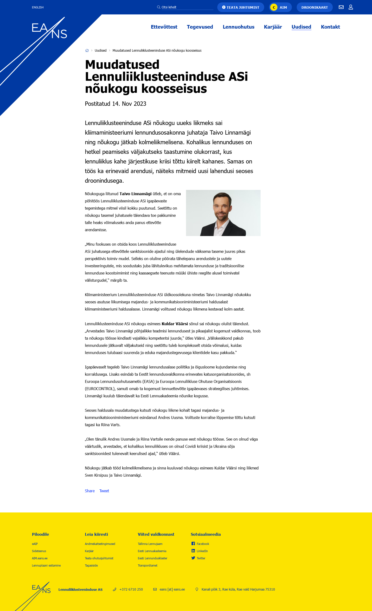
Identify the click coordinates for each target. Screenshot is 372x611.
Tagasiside (91, 565)
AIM (283, 7)
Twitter (201, 558)
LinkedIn (202, 551)
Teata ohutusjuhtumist (99, 558)
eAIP (35, 544)
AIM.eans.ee (39, 558)
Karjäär (273, 26)
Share (90, 490)
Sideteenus (39, 551)
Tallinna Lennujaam (150, 544)
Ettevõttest (164, 26)
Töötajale (350, 7)
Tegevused (200, 26)
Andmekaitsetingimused (100, 544)
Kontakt (330, 26)
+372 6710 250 (131, 589)
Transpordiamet (147, 565)
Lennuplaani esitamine (46, 565)
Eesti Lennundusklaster (152, 558)
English (38, 7)
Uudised (301, 26)
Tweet (104, 490)
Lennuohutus (238, 26)
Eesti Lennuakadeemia (152, 551)
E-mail (341, 7)
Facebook (203, 544)
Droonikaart (314, 7)
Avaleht (87, 50)
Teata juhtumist (243, 7)
